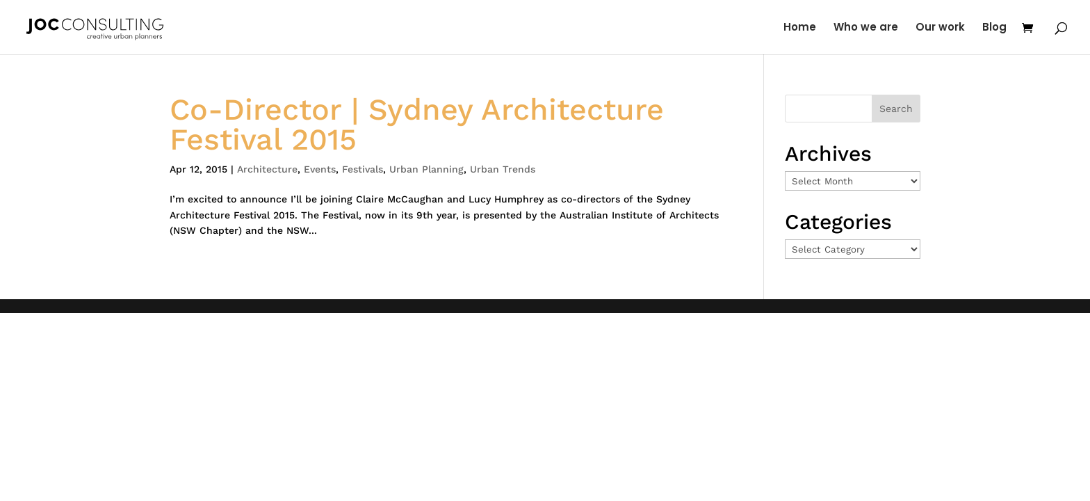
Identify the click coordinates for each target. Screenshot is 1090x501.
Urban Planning (426, 169)
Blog (994, 28)
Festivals (362, 169)
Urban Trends (502, 169)
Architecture (267, 169)
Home (799, 28)
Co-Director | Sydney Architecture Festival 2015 (417, 124)
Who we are (865, 28)
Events (320, 169)
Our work (940, 28)
